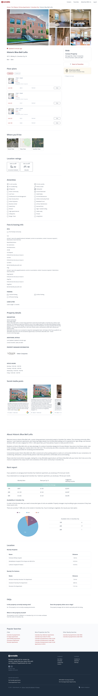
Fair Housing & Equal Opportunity (67, 682)
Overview (59, 660)
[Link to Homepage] (6, 2)
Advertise (76, 660)
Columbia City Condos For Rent (42, 636)
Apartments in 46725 (40, 644)
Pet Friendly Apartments (14, 680)
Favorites (76, 2)
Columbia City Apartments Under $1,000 (45, 638)
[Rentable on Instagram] (12, 667)
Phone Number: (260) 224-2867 (74, 57)
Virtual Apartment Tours (14, 682)
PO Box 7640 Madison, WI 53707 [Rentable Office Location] (13, 669)
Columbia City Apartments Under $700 (72, 636)
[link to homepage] (32, 656)
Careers (69, 2)
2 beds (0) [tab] (17, 73)
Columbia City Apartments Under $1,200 (45, 642)
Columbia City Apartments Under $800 (44, 640)
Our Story (59, 659)
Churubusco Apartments (13, 640)
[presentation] (59, 403)
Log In (95, 2)
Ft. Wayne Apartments (12, 636)
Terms (23, 687)
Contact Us (77, 659)
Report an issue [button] (69, 76)
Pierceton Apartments (12, 642)
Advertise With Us (86, 2)
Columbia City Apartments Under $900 (72, 635)
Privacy (38, 687)
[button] (28, 27)
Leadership (60, 662)
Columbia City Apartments (13, 635)
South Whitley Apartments (13, 638)
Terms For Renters (30, 687)
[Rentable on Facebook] (9, 667)
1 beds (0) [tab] (10, 73)
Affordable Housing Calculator (66, 679)
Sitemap (76, 662)
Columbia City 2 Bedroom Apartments (44, 635)
